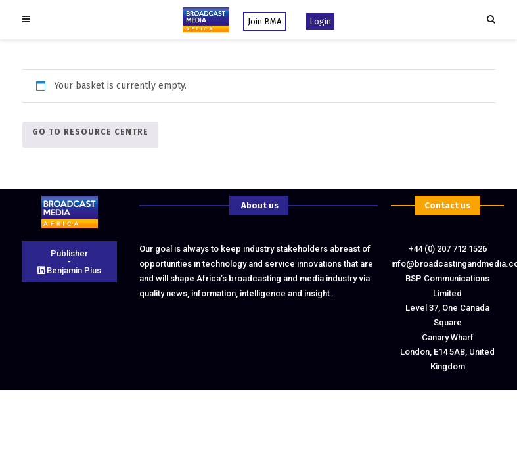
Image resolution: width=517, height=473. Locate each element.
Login (320, 21)
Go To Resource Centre (90, 132)
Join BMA (265, 21)
